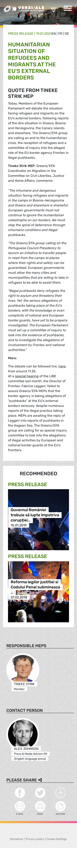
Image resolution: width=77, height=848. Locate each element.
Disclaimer (16, 839)
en (54, 34)
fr (60, 34)
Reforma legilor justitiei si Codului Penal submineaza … (35, 587)
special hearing (27, 376)
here (62, 366)
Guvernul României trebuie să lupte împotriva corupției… (35, 514)
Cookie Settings (56, 839)
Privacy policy (35, 839)
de (67, 34)
